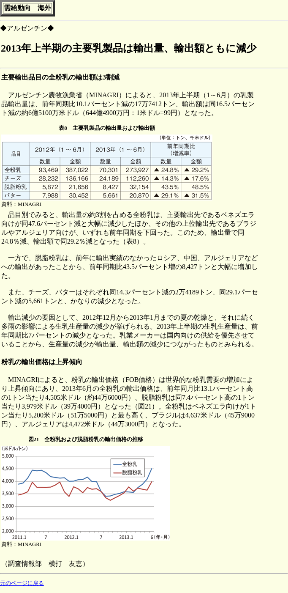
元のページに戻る (22, 583)
